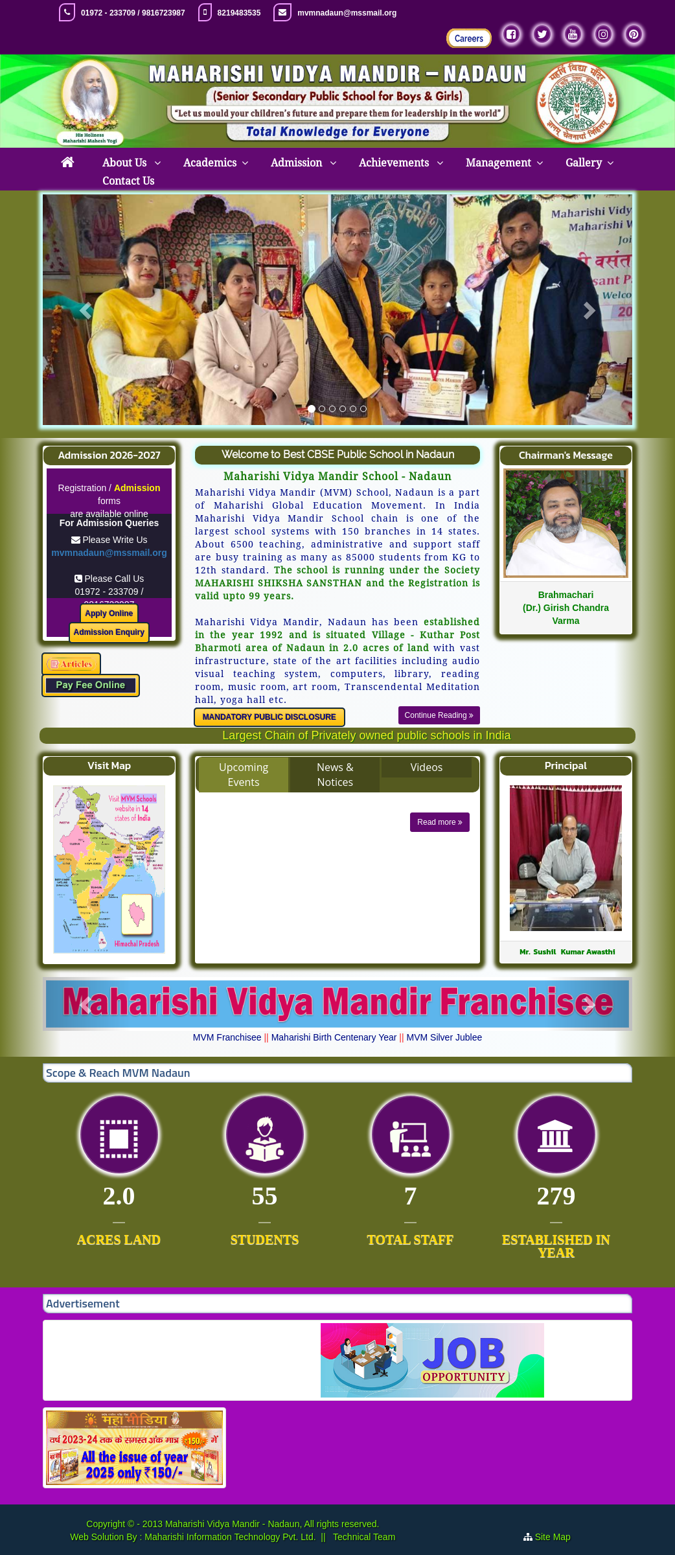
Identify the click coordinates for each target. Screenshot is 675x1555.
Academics (209, 163)
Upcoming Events (243, 774)
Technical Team (362, 1537)
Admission (298, 163)
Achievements (395, 163)
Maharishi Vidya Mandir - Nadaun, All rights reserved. (272, 1524)
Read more (440, 822)
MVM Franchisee (227, 1037)
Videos (427, 767)
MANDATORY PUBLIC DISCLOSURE (269, 717)
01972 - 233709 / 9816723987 (133, 12)
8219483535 (239, 12)
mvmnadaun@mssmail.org (346, 12)
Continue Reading (439, 715)
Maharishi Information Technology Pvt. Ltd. (228, 1537)
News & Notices (335, 774)
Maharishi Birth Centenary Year (334, 1037)
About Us (125, 163)
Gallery (584, 163)
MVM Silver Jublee (445, 1037)
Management (498, 163)
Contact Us (128, 181)
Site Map (553, 1537)
